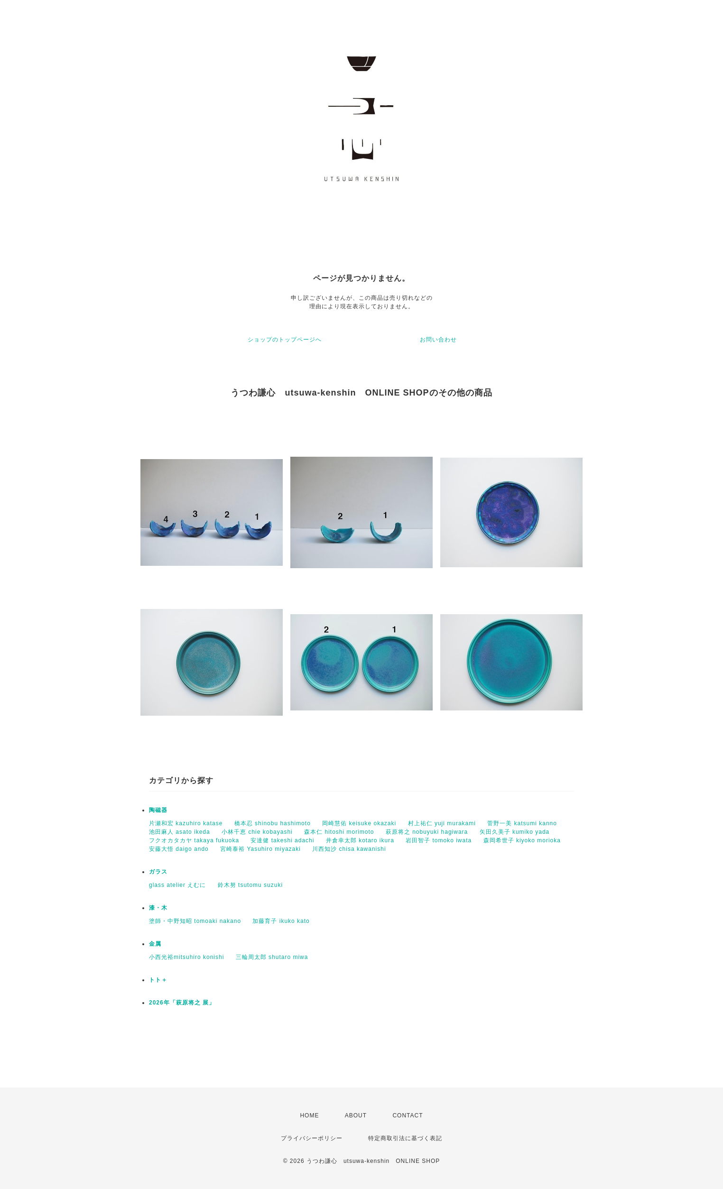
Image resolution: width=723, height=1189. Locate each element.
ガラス (158, 871)
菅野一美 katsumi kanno (522, 823)
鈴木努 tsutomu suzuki (250, 885)
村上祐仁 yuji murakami (442, 823)
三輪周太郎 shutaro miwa (272, 957)
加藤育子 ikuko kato (280, 921)
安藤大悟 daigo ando (179, 849)
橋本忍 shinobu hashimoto (272, 823)
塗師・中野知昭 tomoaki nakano (195, 921)
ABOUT (356, 1115)
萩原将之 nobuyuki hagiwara (427, 832)
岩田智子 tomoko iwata (439, 840)
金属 (155, 943)
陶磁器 (158, 810)
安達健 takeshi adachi (282, 840)
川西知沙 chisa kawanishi (349, 849)
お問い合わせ (438, 339)
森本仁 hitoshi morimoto (339, 832)
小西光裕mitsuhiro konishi (186, 957)
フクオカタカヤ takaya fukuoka (194, 840)
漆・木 (158, 907)
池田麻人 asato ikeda (179, 832)
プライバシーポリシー (312, 1138)
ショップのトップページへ (285, 339)
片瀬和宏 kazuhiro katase (185, 823)
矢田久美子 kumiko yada (515, 832)
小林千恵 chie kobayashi (257, 832)
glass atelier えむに (177, 885)
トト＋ (158, 980)
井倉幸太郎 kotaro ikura (360, 840)
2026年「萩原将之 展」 (182, 1002)
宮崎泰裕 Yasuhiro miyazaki (260, 849)
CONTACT (407, 1115)
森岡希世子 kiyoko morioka (522, 840)
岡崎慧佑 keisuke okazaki (359, 823)
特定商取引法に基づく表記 (405, 1138)
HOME (309, 1115)
